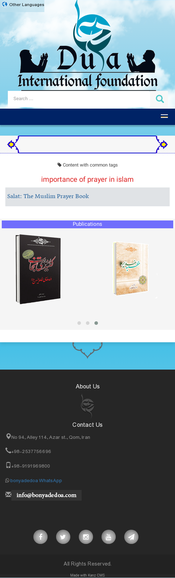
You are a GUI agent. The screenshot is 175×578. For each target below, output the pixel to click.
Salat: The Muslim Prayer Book (48, 196)
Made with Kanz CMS (87, 575)
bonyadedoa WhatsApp (36, 481)
